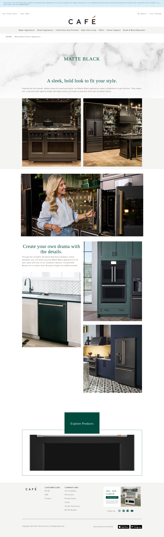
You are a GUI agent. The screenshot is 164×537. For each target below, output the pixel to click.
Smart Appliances (45, 30)
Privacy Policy (70, 498)
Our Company (70, 491)
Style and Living (88, 30)
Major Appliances (27, 30)
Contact (48, 498)
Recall (47, 491)
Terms (67, 502)
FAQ (46, 495)
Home (9, 37)
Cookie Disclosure (72, 506)
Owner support (114, 30)
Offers (101, 30)
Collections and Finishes (67, 30)
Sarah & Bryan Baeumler (134, 30)
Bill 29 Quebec (71, 510)
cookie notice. (24, 4)
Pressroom (69, 495)
